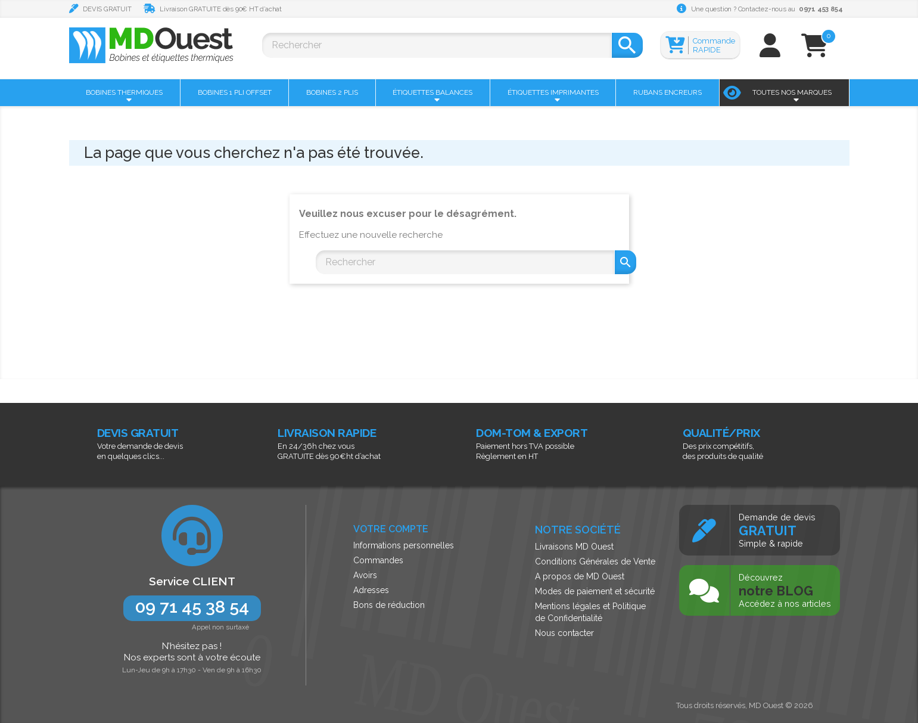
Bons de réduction (389, 605)
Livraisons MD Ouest (574, 546)
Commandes (378, 560)
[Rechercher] (436, 45)
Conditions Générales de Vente (595, 561)
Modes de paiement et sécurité (595, 591)
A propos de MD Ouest (579, 576)
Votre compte (390, 529)
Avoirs (365, 575)
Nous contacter (564, 633)
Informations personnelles (403, 545)
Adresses (371, 590)
